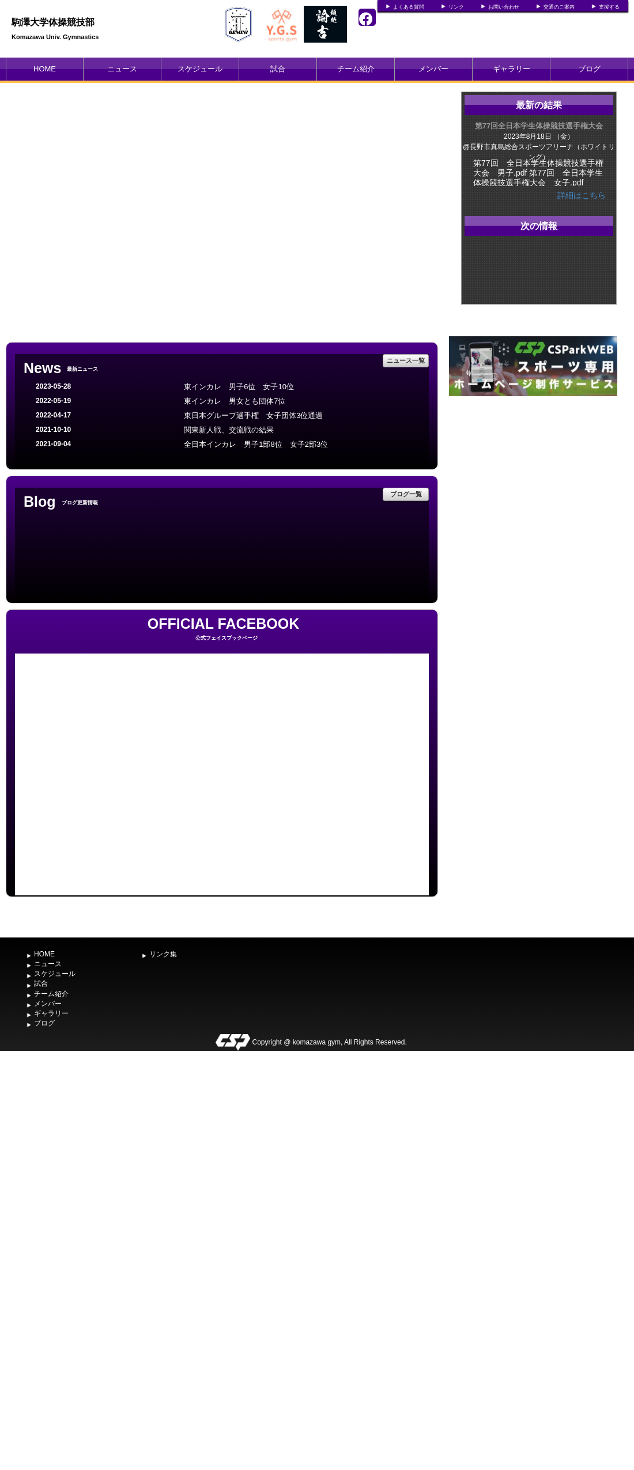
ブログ (589, 68)
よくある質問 (408, 7)
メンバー (433, 68)
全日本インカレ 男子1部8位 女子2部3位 (256, 444)
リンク (456, 7)
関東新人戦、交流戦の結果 (229, 430)
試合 (277, 68)
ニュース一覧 (406, 360)
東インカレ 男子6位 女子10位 (239, 386)
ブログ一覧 (406, 494)
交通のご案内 (559, 7)
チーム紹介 (356, 68)
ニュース (122, 68)
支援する (609, 7)
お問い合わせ (503, 7)
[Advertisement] (533, 485)
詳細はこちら (581, 195)
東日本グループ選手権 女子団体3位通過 (253, 415)
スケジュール (200, 68)
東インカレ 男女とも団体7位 (234, 401)
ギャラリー (511, 68)
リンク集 (163, 954)
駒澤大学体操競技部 (53, 22)
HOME (44, 68)
